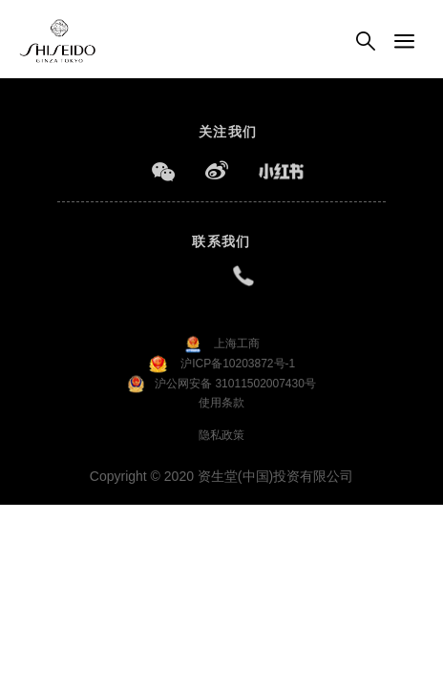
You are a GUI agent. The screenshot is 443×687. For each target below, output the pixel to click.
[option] (221, 77)
